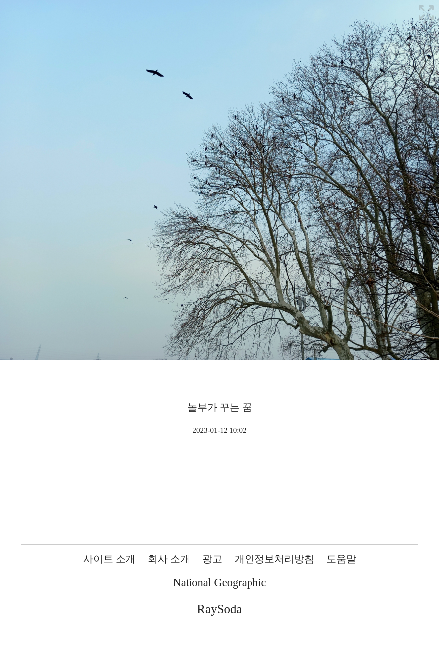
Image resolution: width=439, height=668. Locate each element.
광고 (212, 558)
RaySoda (219, 609)
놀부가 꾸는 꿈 (220, 407)
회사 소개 (169, 558)
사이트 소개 (109, 558)
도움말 (341, 558)
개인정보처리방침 (274, 558)
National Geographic (219, 582)
